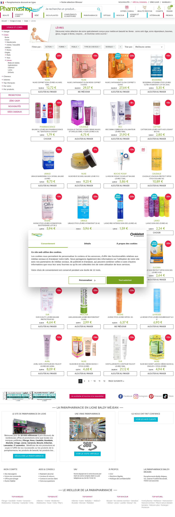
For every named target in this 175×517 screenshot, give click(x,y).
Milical (110, 503)
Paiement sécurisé (46, 474)
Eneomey (15, 503)
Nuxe (49, 503)
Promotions (14, 95)
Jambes (8, 47)
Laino (10, 70)
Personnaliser (87, 280)
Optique (107, 15)
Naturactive (167, 501)
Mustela (75, 503)
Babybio (88, 501)
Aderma (40, 501)
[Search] (70, 9)
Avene (19, 501)
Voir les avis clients (146, 419)
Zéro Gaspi (154, 2)
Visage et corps (19, 15)
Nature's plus (154, 505)
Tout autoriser (125, 280)
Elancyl (129, 503)
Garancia (26, 501)
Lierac (116, 503)
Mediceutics (6, 503)
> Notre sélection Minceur (71, 2)
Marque (109, 47)
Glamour (11, 67)
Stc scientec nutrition (122, 501)
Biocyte (109, 501)
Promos (169, 15)
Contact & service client (49, 479)
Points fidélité (10, 481)
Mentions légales (116, 476)
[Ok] (99, 9)
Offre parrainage (11, 479)
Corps (26, 21)
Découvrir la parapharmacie (29, 456)
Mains (9, 50)
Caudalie (12, 501)
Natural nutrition (148, 503)
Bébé (37, 15)
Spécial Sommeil (139, 2)
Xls (135, 503)
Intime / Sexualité (13, 45)
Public (75, 47)
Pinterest (155, 396)
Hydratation (12, 65)
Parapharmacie (90, 15)
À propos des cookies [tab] (127, 243)
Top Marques (9, 83)
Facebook (125, 396)
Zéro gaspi (14, 101)
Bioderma (55, 501)
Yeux (8, 58)
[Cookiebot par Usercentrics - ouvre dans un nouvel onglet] (132, 235)
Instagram (140, 396)
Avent (81, 501)
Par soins (7, 86)
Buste (7, 37)
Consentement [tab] (48, 243)
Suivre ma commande (13, 476)
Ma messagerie (11, 474)
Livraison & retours (47, 476)
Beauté (6, 15)
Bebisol (97, 501)
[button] (159, 9)
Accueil (4, 21)
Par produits (9, 89)
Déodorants (11, 42)
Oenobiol (134, 501)
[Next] (116, 381)
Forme (62, 47)
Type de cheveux (91, 47)
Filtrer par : (37, 47)
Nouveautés (124, 2)
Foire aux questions (47, 481)
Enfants (11, 72)
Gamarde (24, 503)
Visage (6, 31)
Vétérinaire (155, 15)
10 (95, 381)
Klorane (82, 503)
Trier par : (129, 47)
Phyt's (60, 503)
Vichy (31, 503)
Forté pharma (147, 501)
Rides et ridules (13, 63)
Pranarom (145, 507)
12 (104, 381)
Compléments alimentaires (70, 15)
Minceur (120, 15)
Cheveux (7, 76)
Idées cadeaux (15, 112)
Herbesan (157, 501)
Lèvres (9, 60)
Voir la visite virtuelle (87, 454)
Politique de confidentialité (120, 479)
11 (99, 381)
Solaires (7, 79)
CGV (111, 474)
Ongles (7, 52)
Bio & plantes (52, 15)
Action (48, 47)
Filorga (4, 501)
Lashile (123, 503)
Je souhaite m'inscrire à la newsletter (87, 396)
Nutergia (164, 505)
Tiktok (168, 396)
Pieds (9, 55)
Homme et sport (134, 15)
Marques (166, 2)
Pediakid (90, 503)
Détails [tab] (87, 243)
